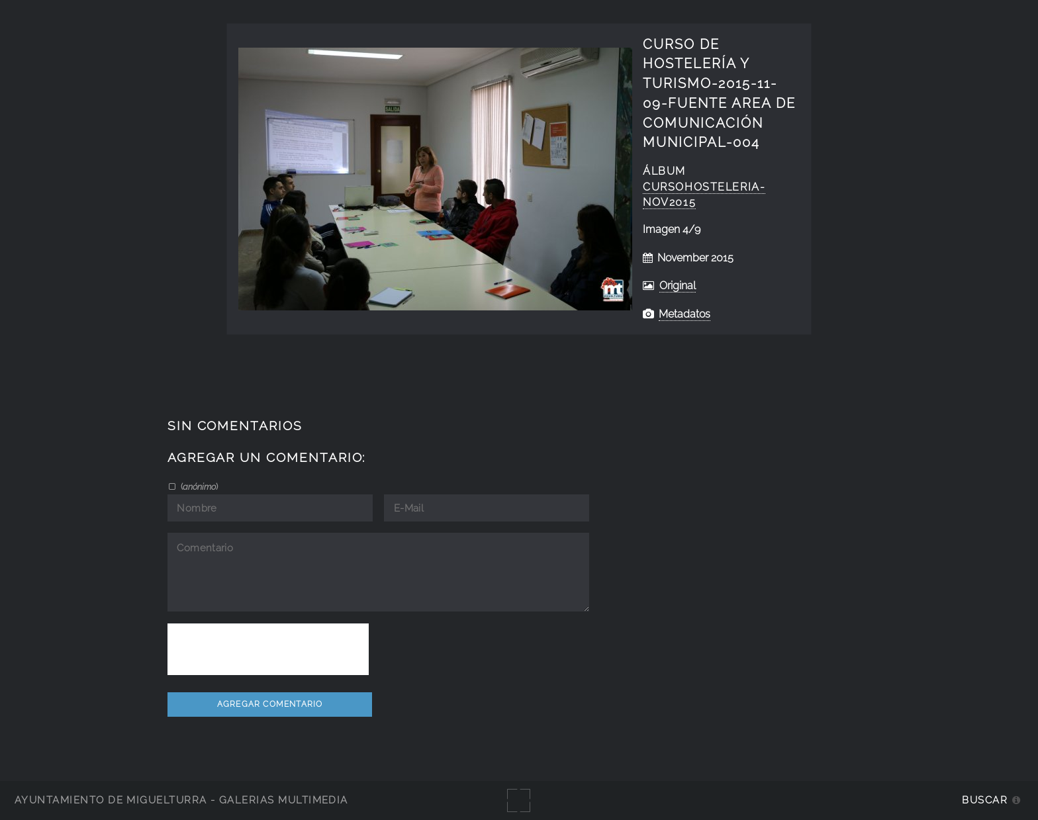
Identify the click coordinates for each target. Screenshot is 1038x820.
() (198, 486)
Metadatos (684, 314)
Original (677, 285)
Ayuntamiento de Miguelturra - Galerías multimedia (181, 799)
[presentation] (268, 649)
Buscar (985, 799)
